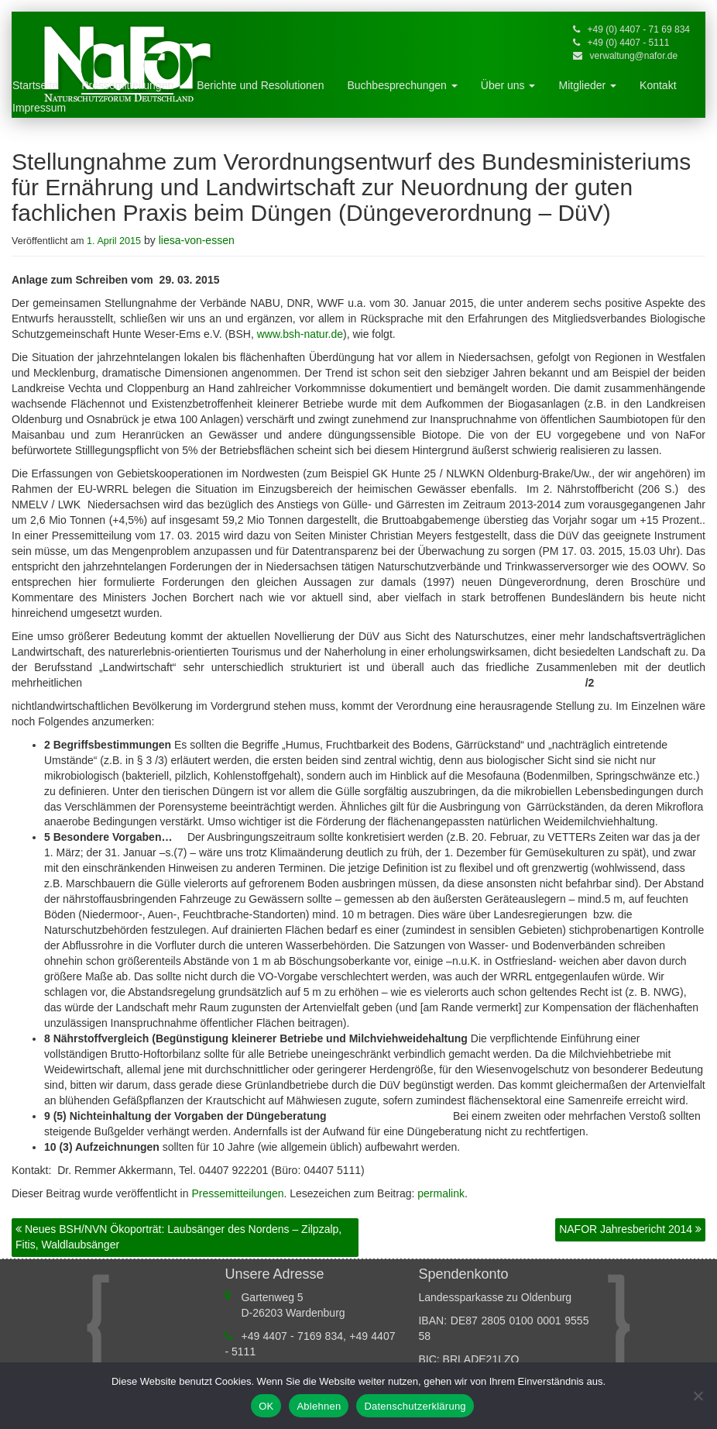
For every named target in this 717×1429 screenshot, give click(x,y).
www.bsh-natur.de (300, 334)
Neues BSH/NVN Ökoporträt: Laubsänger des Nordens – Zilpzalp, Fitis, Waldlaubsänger (178, 1237)
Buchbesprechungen (402, 85)
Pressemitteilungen (127, 85)
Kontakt (658, 85)
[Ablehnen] (697, 1395)
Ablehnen (319, 1406)
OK (266, 1406)
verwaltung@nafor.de (634, 55)
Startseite (35, 85)
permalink (441, 1193)
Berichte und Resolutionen (260, 85)
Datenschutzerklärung (414, 1406)
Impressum (39, 108)
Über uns (508, 85)
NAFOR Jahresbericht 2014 (630, 1229)
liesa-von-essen (197, 240)
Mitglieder (587, 85)
